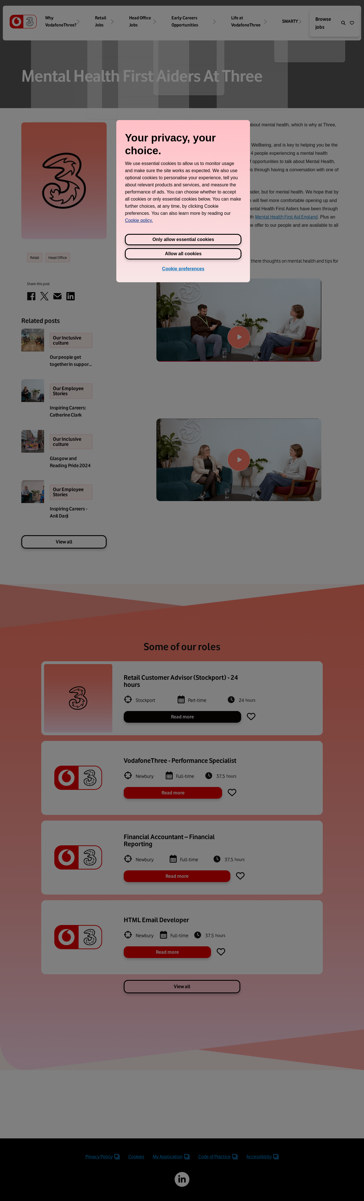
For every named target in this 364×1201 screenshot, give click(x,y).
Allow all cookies (183, 253)
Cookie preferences (183, 268)
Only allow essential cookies (183, 239)
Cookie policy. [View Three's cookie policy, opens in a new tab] (139, 220)
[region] (183, 201)
